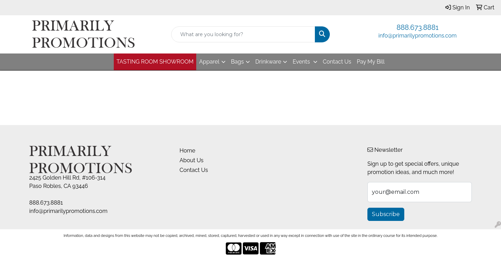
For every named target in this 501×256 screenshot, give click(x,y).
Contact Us (337, 61)
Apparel (209, 61)
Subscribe (386, 214)
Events (302, 61)
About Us (192, 160)
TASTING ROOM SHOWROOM (155, 61)
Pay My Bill (370, 61)
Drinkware (268, 61)
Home (187, 150)
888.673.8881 (418, 27)
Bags (237, 61)
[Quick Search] (243, 34)
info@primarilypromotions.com (418, 35)
